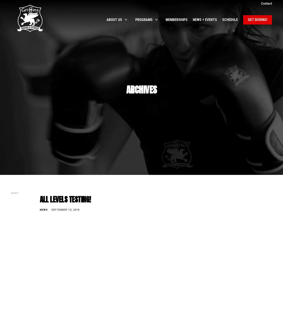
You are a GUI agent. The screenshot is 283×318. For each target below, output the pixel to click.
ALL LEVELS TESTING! (65, 199)
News (44, 209)
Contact (266, 4)
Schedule (230, 20)
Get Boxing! (257, 20)
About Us (114, 20)
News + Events (205, 20)
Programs (144, 20)
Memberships (176, 20)
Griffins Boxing (30, 18)
